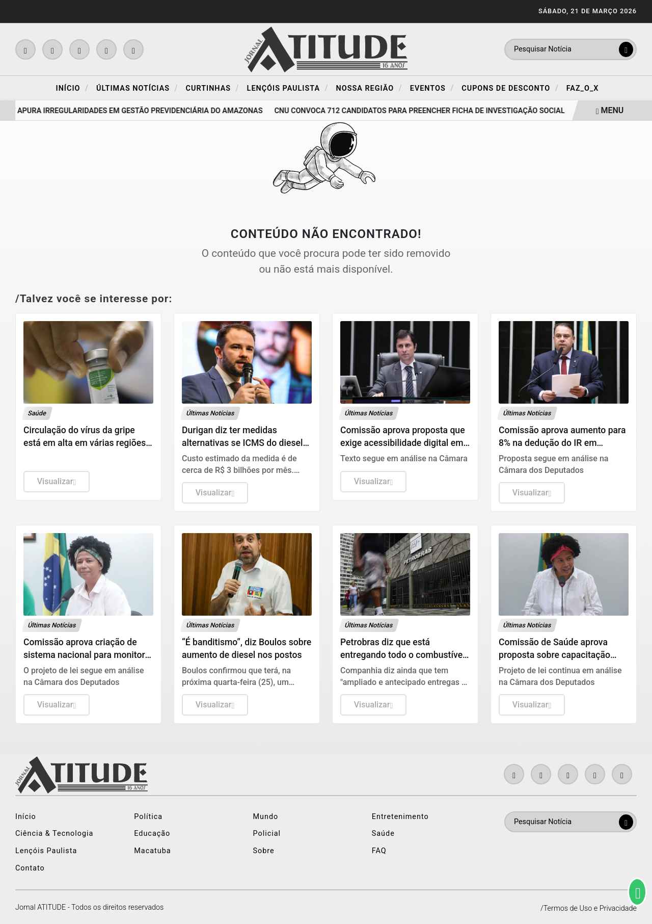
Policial (267, 833)
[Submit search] (626, 49)
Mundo (266, 816)
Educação (152, 833)
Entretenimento (400, 816)
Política (148, 816)
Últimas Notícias (137, 88)
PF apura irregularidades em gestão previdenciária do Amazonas (137, 111)
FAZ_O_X (582, 88)
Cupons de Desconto (509, 88)
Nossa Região (369, 88)
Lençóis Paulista (288, 88)
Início (72, 88)
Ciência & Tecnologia (54, 833)
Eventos (432, 88)
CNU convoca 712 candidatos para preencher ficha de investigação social (422, 111)
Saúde (383, 833)
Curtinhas (212, 88)
